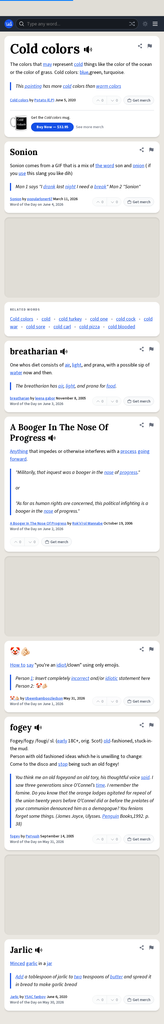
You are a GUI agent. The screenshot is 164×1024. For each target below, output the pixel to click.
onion (138, 165)
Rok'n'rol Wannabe (87, 523)
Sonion (15, 199)
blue (84, 72)
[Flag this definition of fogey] (151, 725)
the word (104, 165)
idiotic (111, 678)
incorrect (80, 678)
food (111, 386)
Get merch (138, 100)
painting (33, 86)
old (107, 740)
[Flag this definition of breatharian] (151, 349)
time (100, 785)
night (70, 186)
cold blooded (121, 326)
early (62, 740)
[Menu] (155, 23)
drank (49, 186)
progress (128, 472)
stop (63, 764)
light (76, 365)
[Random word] (132, 23)
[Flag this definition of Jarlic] (151, 947)
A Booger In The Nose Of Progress (38, 523)
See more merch (90, 127)
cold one (99, 319)
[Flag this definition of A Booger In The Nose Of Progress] (151, 425)
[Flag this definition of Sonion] (151, 149)
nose (109, 472)
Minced (17, 963)
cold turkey (70, 319)
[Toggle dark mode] (145, 23)
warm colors (108, 86)
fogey (15, 836)
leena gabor (45, 398)
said (145, 777)
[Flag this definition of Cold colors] (149, 46)
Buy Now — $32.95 (52, 127)
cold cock (125, 319)
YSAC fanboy (35, 997)
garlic (31, 963)
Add (20, 976)
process (129, 451)
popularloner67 (39, 199)
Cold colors (19, 100)
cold (78, 64)
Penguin (110, 816)
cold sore (35, 326)
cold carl (62, 326)
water (16, 372)
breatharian (19, 398)
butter (116, 976)
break (100, 186)
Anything (19, 451)
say (30, 665)
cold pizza (89, 326)
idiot (61, 665)
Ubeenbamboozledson (44, 698)
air (67, 365)
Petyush (32, 836)
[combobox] (77, 23)
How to (17, 665)
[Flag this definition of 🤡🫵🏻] (151, 649)
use (22, 173)
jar (49, 963)
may (47, 64)
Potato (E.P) (44, 100)
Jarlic (14, 997)
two (78, 976)
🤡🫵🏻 (14, 698)
